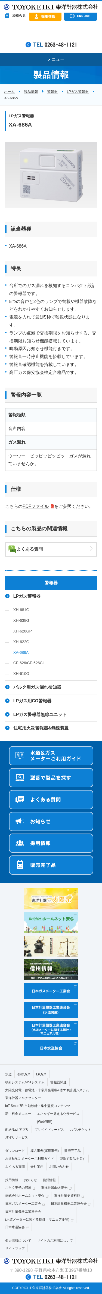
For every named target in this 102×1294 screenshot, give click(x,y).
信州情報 (49, 1180)
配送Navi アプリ (17, 1130)
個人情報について (18, 1241)
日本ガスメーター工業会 (23, 1204)
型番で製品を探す (73, 1159)
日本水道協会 (15, 1227)
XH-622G (21, 642)
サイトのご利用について (55, 1241)
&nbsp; (50, 33)
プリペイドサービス (49, 1130)
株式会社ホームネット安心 (24, 1196)
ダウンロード (15, 1151)
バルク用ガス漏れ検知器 (37, 687)
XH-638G (21, 620)
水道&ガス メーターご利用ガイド (29, 1159)
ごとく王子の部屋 (18, 1188)
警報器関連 (58, 1082)
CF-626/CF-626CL (29, 663)
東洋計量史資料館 (67, 1196)
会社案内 (37, 1167)
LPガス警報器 (78, 92)
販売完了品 (72, 1151)
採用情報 (11, 1180)
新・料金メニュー (18, 1114)
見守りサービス (16, 1137)
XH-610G (21, 673)
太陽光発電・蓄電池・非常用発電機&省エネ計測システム (47, 1090)
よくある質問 (30, 549)
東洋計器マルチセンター (23, 1098)
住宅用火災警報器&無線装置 (41, 728)
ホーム (9, 92)
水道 (8, 1074)
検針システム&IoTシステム (25, 1082)
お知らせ (30, 1180)
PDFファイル (36, 506)
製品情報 (31, 92)
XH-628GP (22, 631)
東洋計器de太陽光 (54, 1188)
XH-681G (21, 610)
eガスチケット (80, 1130)
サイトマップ (15, 1248)
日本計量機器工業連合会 (69, 1204)
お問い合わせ (59, 1167)
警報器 (52, 92)
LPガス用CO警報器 (32, 700)
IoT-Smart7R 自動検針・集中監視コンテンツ (37, 1106)
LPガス (41, 1074)
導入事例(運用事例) (44, 1151)
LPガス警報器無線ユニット (40, 714)
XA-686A (21, 652)
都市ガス (23, 1074)
